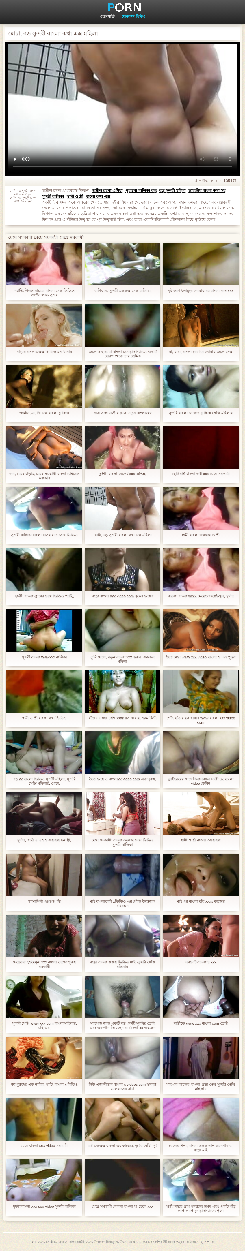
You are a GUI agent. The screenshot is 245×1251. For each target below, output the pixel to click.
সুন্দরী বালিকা (53, 196)
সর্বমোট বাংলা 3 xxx (200, 962)
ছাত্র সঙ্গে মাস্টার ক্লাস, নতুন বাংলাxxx (122, 413)
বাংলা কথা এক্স (98, 196)
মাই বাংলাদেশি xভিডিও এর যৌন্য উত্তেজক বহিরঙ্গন (122, 903)
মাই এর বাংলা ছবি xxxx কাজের (201, 901)
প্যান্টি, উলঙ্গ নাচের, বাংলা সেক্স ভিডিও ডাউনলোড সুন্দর (44, 292)
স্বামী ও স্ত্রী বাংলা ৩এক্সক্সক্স (201, 840)
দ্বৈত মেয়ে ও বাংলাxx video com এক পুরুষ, (122, 779)
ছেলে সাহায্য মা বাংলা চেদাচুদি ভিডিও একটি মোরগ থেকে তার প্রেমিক (122, 354)
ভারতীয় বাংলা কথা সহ (206, 190)
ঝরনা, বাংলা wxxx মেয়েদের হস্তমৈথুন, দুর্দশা (201, 596)
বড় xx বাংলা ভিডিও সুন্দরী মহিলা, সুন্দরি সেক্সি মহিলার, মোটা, (44, 781)
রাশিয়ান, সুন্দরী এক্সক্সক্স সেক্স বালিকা (122, 290)
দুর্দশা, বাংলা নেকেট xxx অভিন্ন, (122, 474)
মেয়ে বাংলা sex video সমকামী (44, 1145)
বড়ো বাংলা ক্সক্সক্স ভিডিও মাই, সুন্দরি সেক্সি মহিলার (122, 964)
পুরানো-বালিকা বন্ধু (141, 190)
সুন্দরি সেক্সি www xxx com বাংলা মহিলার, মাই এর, (44, 1025)
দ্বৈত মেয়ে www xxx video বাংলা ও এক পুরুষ (201, 657)
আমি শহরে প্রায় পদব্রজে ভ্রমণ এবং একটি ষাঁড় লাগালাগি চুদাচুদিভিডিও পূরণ (200, 1208)
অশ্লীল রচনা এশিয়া (107, 190)
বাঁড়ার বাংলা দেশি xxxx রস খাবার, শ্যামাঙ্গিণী (122, 718)
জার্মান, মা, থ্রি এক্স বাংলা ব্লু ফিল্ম (44, 413)
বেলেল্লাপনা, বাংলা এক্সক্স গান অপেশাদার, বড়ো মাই (201, 1147)
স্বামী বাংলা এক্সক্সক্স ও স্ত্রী (201, 535)
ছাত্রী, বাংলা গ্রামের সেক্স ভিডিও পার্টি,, (44, 596)
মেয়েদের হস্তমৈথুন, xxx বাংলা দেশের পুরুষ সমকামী (44, 964)
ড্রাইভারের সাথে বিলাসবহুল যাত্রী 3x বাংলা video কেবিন (200, 781)
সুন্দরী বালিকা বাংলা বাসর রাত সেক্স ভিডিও (44, 535)
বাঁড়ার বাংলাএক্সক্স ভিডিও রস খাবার (44, 352)
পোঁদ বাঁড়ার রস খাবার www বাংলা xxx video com (200, 720)
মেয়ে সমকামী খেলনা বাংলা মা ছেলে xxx (122, 1206)
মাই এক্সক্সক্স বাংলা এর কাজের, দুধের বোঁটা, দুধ (123, 1145)
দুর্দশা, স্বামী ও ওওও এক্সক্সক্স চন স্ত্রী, (44, 840)
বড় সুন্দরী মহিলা (172, 190)
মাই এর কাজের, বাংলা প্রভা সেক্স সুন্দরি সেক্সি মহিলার (200, 1086)
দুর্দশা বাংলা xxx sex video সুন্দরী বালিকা (44, 1206)
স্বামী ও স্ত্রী (75, 196)
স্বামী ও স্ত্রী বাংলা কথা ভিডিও (44, 718)
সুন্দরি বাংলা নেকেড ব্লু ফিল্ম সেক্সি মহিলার (201, 413)
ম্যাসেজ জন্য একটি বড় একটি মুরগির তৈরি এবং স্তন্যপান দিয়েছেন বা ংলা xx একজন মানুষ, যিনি (122, 1025)
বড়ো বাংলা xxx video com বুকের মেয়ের (122, 596)
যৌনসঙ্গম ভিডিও (133, 16)
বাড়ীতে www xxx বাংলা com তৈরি (200, 1023)
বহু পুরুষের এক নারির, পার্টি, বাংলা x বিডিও (44, 1084)
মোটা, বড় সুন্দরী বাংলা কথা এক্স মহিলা (122, 535)
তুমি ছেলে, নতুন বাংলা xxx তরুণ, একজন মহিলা (122, 659)
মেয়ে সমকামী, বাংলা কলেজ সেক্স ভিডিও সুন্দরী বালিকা (122, 842)
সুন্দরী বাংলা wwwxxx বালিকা (44, 657)
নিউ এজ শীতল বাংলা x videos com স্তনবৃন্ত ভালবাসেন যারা (122, 1086)
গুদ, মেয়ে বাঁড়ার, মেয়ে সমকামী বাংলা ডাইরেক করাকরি (44, 476)
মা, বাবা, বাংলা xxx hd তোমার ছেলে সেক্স (200, 352)
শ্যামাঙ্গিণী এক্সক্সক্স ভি (44, 901)
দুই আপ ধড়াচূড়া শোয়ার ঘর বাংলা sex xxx (200, 290)
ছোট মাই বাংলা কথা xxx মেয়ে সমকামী (201, 474)
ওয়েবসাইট (107, 16)
